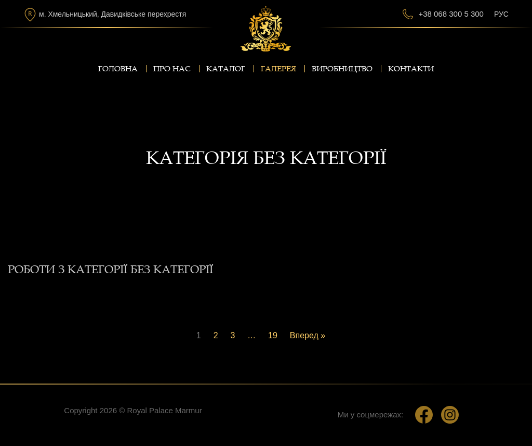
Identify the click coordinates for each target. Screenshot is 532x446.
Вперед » (307, 335)
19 (272, 335)
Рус (501, 14)
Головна (118, 68)
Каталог (225, 68)
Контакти (411, 68)
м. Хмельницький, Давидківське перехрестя (112, 14)
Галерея (278, 68)
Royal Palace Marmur (164, 410)
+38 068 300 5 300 (451, 13)
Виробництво (342, 68)
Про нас (172, 68)
